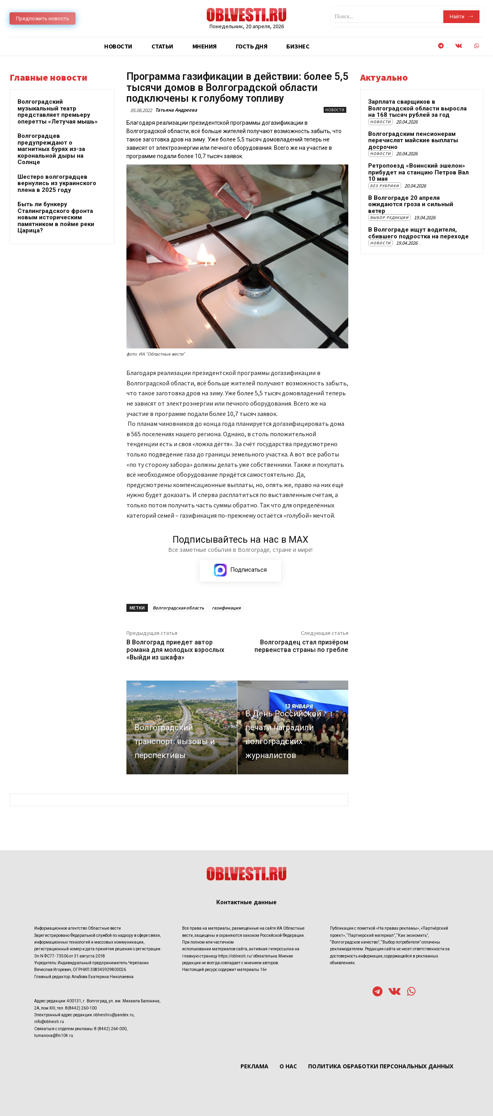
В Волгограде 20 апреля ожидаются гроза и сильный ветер (410, 204)
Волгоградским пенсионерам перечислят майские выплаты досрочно (413, 140)
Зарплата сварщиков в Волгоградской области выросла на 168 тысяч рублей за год (417, 108)
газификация (226, 608)
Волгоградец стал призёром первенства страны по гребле (301, 646)
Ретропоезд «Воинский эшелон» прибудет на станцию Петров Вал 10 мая (418, 172)
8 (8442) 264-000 (110, 1029)
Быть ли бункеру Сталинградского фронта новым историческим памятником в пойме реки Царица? (55, 217)
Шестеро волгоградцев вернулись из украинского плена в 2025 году (56, 183)
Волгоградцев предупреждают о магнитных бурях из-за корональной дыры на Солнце (51, 149)
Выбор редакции (389, 217)
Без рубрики (384, 185)
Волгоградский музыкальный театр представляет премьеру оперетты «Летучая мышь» (57, 111)
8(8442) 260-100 (81, 1008)
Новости (335, 110)
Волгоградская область (178, 608)
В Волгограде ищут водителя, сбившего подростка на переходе (418, 233)
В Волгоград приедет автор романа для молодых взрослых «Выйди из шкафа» (175, 649)
